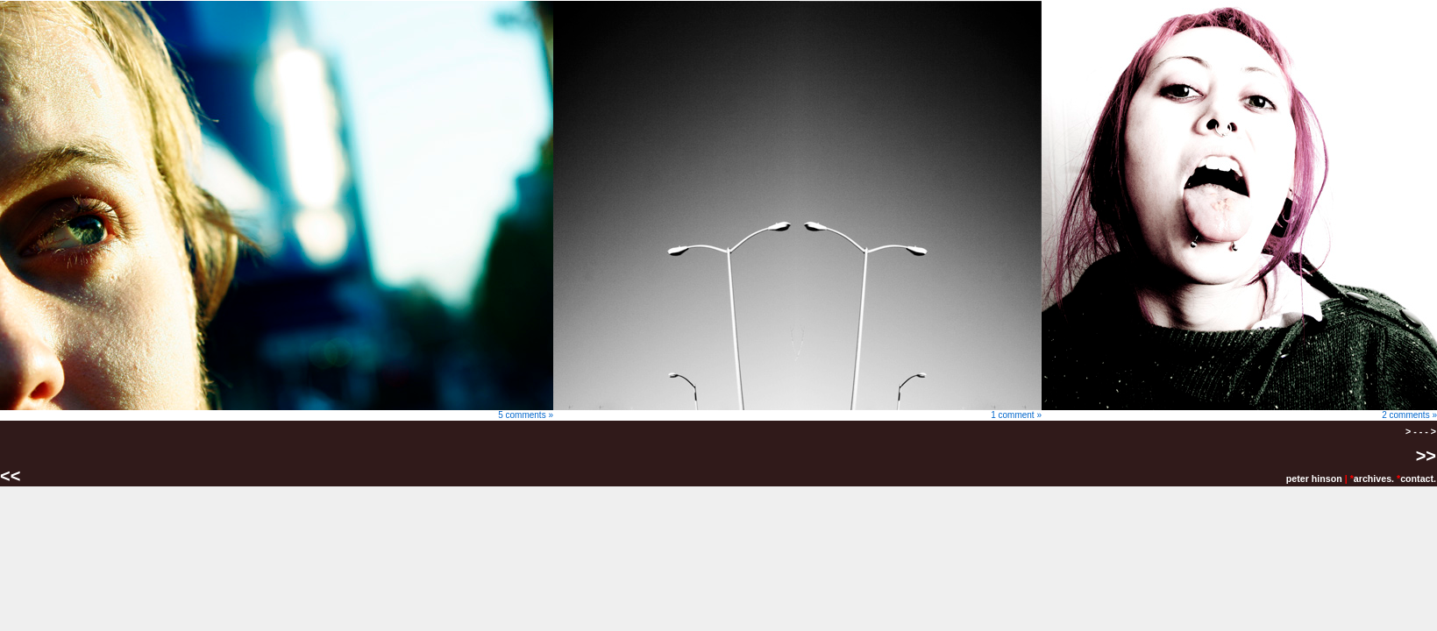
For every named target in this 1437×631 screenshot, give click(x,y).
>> (1426, 455)
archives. (1374, 478)
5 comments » (276, 411)
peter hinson (1314, 478)
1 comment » (797, 411)
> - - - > (1420, 431)
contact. (1418, 478)
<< (12, 476)
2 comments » (1239, 411)
